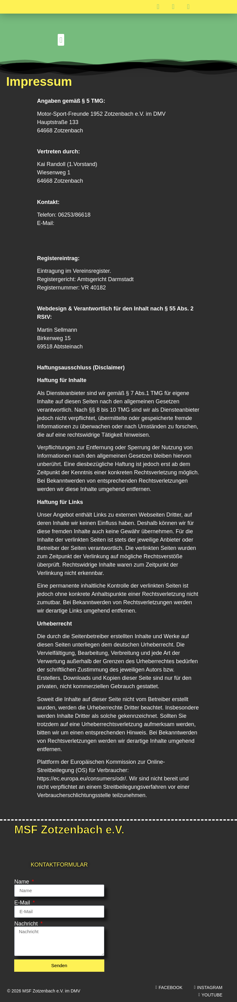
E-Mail (22, 902)
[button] (61, 40)
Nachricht (26, 923)
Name (22, 881)
